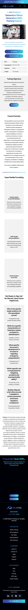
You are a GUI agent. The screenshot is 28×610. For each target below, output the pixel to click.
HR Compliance (14, 532)
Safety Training (14, 529)
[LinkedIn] (8, 596)
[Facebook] (12, 596)
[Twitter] (16, 596)
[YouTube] (20, 596)
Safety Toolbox (14, 579)
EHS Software (14, 540)
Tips (14, 571)
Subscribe (14, 601)
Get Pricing (14, 51)
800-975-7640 (14, 514)
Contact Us (14, 551)
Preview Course (14, 56)
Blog (14, 568)
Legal (14, 554)
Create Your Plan (14, 495)
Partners (14, 559)
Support (14, 557)
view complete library (14, 498)
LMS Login (14, 576)
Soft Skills (14, 535)
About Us (14, 549)
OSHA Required (14, 537)
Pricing (14, 573)
